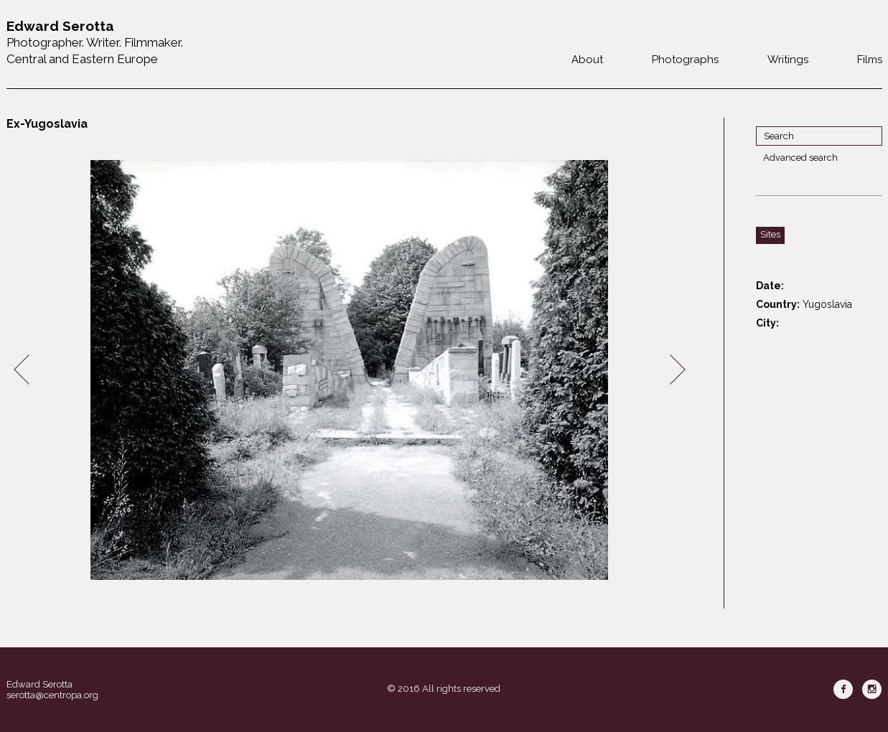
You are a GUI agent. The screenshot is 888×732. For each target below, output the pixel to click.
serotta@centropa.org (52, 695)
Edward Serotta (39, 684)
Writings (787, 59)
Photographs (685, 59)
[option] (349, 370)
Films (869, 59)
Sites (770, 234)
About (587, 59)
